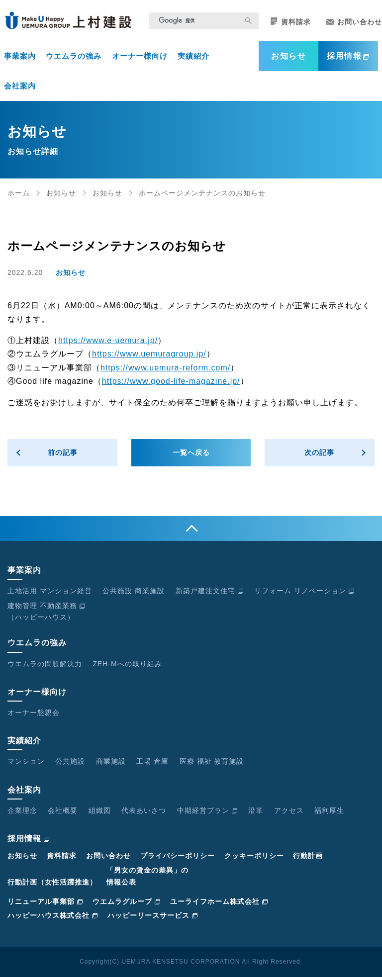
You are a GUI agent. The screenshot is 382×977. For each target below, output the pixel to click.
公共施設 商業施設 (133, 591)
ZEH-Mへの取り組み (127, 664)
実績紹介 (193, 56)
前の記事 (63, 452)
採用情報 (348, 56)
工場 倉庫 (152, 761)
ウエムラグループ (127, 901)
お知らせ (288, 56)
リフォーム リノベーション (304, 591)
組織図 (100, 810)
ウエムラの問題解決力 (44, 664)
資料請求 (290, 21)
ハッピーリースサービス (152, 915)
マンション (26, 761)
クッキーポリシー (254, 856)
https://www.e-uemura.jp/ (108, 340)
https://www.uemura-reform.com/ (165, 367)
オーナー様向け (140, 56)
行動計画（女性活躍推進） (52, 882)
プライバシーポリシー (177, 856)
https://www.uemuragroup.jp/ (149, 354)
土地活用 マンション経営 (49, 591)
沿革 (255, 810)
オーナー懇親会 (33, 712)
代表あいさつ (143, 810)
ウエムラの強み (73, 56)
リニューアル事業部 (45, 901)
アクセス (289, 810)
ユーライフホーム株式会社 (219, 901)
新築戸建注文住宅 (210, 591)
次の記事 (319, 452)
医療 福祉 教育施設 (212, 761)
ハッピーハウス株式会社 (52, 915)
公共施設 (70, 761)
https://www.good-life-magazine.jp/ (171, 381)
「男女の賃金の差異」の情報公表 (147, 876)
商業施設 (111, 761)
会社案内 (20, 86)
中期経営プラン (207, 810)
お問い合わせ (354, 22)
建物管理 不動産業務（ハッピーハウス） (46, 612)
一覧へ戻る (191, 452)
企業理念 (22, 810)
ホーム (18, 193)
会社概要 (63, 810)
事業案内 (20, 56)
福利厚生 (329, 810)
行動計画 (308, 856)
